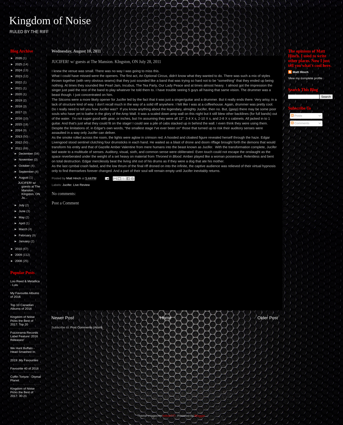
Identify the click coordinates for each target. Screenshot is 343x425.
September (27, 171)
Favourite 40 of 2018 (24, 368)
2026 (19, 58)
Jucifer (66, 185)
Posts (296, 115)
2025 (19, 64)
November (26, 159)
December (26, 153)
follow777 (169, 415)
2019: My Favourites (24, 360)
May (22, 217)
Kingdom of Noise (50, 20)
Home (165, 317)
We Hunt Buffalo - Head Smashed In (22, 350)
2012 (19, 142)
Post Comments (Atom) (86, 327)
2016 (19, 118)
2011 (19, 148)
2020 (19, 94)
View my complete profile (305, 78)
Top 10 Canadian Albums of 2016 (22, 306)
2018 (19, 106)
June (22, 211)
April (22, 223)
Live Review (81, 185)
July (22, 205)
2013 (19, 136)
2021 (19, 88)
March (23, 229)
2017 (19, 112)
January (25, 241)
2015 (19, 124)
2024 (19, 70)
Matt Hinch (300, 72)
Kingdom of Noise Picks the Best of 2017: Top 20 (22, 320)
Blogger (200, 415)
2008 (19, 261)
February (25, 235)
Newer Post (62, 317)
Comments (300, 123)
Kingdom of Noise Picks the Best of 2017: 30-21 (22, 392)
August (24, 177)
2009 (19, 254)
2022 (19, 82)
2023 (19, 76)
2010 (19, 249)
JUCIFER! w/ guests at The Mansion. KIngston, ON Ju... (29, 190)
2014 (19, 130)
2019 (19, 100)
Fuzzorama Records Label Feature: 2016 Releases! (24, 336)
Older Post (267, 317)
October (25, 165)
